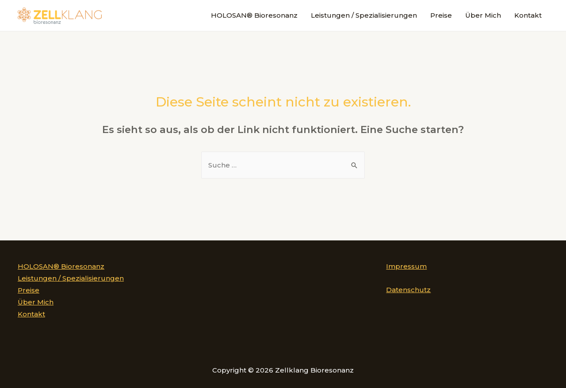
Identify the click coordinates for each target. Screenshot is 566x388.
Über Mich (483, 15)
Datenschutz (408, 289)
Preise (441, 15)
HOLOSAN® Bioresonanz (254, 15)
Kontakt (528, 15)
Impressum (406, 266)
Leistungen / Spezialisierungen (364, 15)
